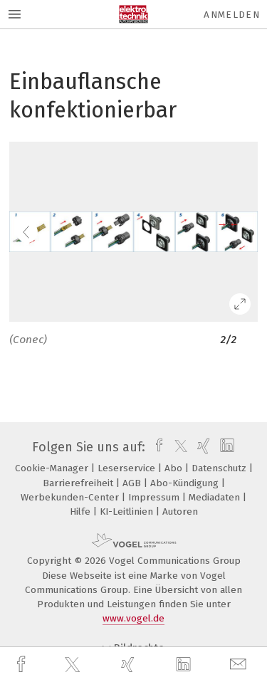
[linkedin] (185, 665)
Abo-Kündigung (185, 483)
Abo (174, 468)
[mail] (240, 665)
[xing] (130, 664)
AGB (133, 483)
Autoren (180, 511)
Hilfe (81, 511)
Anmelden (232, 15)
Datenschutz (220, 468)
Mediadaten (216, 497)
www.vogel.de (133, 618)
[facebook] (22, 665)
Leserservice (128, 468)
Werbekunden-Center (71, 497)
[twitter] (74, 665)
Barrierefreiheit (79, 483)
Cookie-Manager (53, 468)
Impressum (155, 497)
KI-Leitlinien (128, 511)
